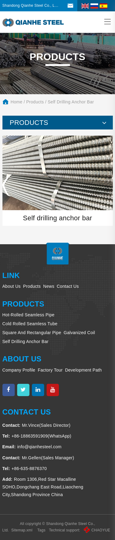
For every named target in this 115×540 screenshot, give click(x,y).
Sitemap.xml (22, 530)
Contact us (68, 286)
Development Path (83, 370)
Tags (41, 530)
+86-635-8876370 (29, 468)
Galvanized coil (79, 332)
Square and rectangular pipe (31, 332)
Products (35, 101)
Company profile (19, 370)
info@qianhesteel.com (39, 446)
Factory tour (50, 370)
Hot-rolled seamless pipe (28, 314)
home (16, 101)
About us (11, 286)
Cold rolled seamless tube (30, 323)
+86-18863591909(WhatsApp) (41, 436)
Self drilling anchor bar (71, 101)
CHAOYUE (97, 530)
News (48, 286)
